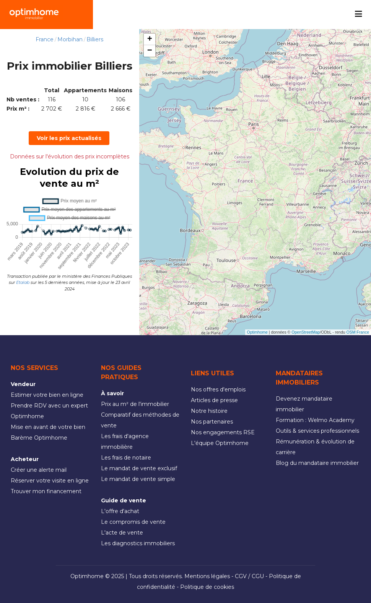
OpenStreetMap (305, 332)
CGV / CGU (249, 576)
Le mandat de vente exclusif (139, 468)
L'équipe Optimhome (220, 443)
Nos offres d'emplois (218, 389)
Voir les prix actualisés (69, 138)
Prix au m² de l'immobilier (135, 404)
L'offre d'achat (120, 511)
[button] (149, 39)
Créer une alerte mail (39, 469)
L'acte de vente (122, 532)
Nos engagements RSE (223, 432)
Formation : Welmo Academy (315, 420)
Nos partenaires (212, 421)
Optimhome (257, 332)
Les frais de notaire (126, 457)
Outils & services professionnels (317, 430)
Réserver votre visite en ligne (50, 480)
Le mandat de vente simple (138, 479)
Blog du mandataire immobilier (317, 463)
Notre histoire (209, 410)
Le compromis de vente (133, 521)
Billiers (94, 39)
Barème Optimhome (39, 437)
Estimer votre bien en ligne (47, 394)
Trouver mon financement (46, 491)
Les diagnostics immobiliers (138, 543)
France (45, 39)
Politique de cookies (207, 586)
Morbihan (70, 39)
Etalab (22, 282)
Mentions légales (207, 576)
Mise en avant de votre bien (48, 427)
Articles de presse (214, 400)
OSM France (357, 332)
